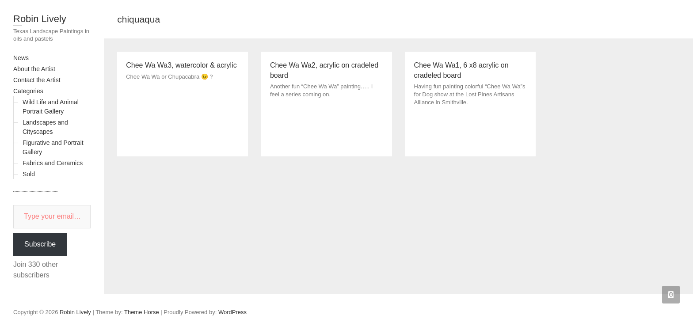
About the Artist (34, 68)
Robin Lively (39, 18)
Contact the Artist (37, 79)
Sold (29, 174)
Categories (28, 91)
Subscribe (40, 244)
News (21, 57)
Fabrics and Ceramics (53, 163)
